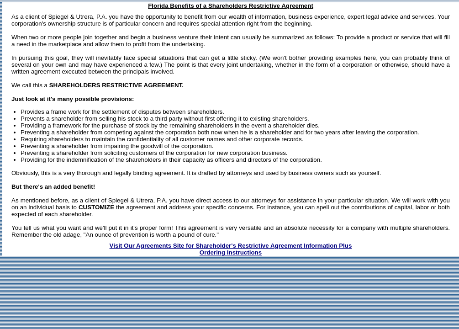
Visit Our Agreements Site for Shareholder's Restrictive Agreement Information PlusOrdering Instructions (231, 249)
